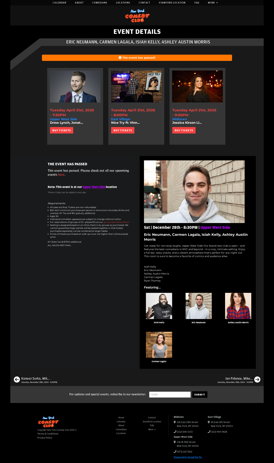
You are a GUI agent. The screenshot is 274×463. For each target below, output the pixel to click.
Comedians (99, 2)
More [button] (213, 2)
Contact (144, 2)
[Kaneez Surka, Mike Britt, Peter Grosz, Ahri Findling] (35, 380)
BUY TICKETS (61, 130)
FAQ (196, 2)
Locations (123, 2)
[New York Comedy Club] (137, 15)
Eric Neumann (199, 322)
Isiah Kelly (159, 322)
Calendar (59, 2)
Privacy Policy (44, 437)
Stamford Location (172, 2)
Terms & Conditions (47, 433)
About (79, 2)
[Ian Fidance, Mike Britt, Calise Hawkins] (239, 380)
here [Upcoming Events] (61, 175)
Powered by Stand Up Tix (188, 457)
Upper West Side (94, 187)
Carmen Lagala (159, 361)
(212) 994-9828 (219, 431)
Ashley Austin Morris (238, 322)
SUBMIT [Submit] (199, 394)
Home (121, 417)
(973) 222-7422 (184, 451)
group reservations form (116, 222)
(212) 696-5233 (185, 431)
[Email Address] (170, 395)
